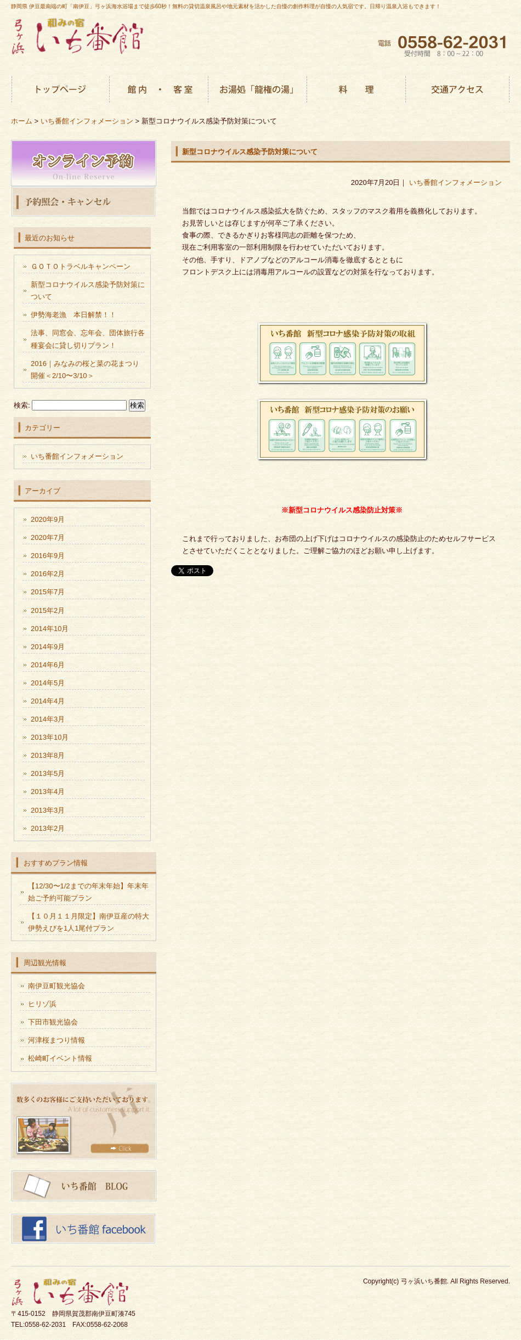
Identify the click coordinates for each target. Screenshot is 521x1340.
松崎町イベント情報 (60, 1058)
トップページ (60, 90)
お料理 (356, 90)
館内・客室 (159, 90)
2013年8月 (48, 755)
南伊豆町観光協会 (56, 986)
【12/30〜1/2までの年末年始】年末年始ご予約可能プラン (88, 892)
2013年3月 (48, 810)
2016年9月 (48, 555)
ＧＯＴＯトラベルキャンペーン (81, 266)
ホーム (21, 121)
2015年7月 (48, 592)
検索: (22, 405)
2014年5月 (48, 683)
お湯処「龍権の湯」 (257, 90)
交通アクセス (458, 90)
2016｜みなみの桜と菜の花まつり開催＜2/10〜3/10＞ (85, 369)
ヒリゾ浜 (42, 1004)
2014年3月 (48, 719)
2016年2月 (48, 574)
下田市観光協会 (53, 1022)
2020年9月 (48, 519)
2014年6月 (48, 665)
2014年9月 (48, 647)
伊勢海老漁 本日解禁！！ (73, 315)
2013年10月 (50, 737)
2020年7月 (48, 537)
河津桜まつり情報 (56, 1040)
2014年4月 (48, 701)
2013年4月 (48, 791)
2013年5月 (48, 773)
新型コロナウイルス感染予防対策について (250, 152)
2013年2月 (48, 828)
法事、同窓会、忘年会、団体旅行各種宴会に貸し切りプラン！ (88, 339)
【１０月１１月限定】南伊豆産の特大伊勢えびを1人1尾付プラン (88, 922)
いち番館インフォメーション (455, 182)
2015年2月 (48, 610)
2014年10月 (50, 628)
